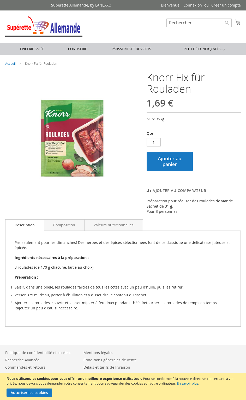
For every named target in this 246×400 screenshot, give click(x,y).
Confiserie (77, 48)
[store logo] (43, 26)
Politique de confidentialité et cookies (37, 352)
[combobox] (199, 23)
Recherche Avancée (22, 359)
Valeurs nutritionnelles (114, 224)
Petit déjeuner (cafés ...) (204, 48)
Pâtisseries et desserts (131, 48)
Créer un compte (226, 5)
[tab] (24, 225)
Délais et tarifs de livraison (106, 367)
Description (25, 224)
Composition (64, 224)
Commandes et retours (25, 367)
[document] (124, 386)
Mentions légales (98, 352)
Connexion (192, 5)
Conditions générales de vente (110, 359)
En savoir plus (187, 383)
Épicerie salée (32, 48)
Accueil (10, 63)
